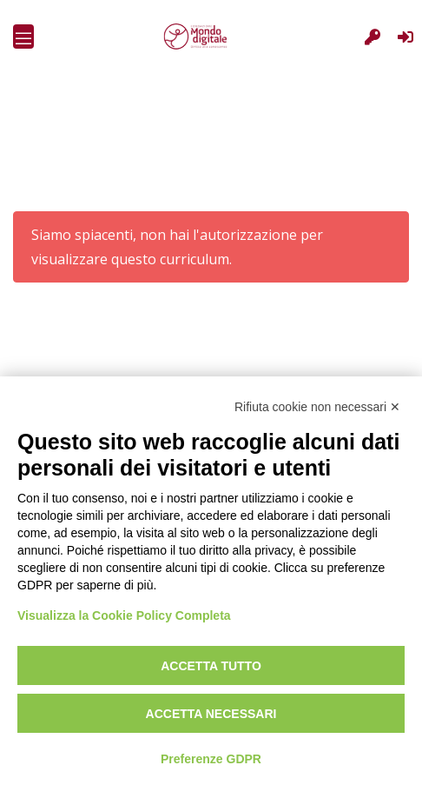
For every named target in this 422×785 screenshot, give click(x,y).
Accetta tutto (211, 666)
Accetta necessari (211, 714)
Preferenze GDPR (211, 759)
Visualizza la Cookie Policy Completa (124, 615)
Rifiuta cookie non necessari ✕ (317, 407)
